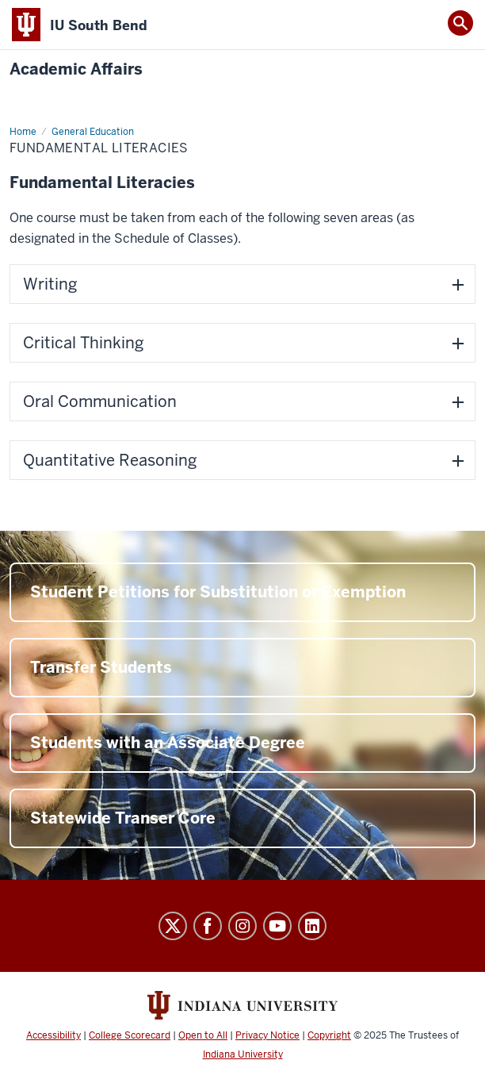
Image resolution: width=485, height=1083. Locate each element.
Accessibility (53, 1035)
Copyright (329, 1035)
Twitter (172, 926)
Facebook (207, 926)
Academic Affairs (76, 69)
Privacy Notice (267, 1035)
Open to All (202, 1035)
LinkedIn (312, 926)
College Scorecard (129, 1035)
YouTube (277, 926)
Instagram (242, 926)
